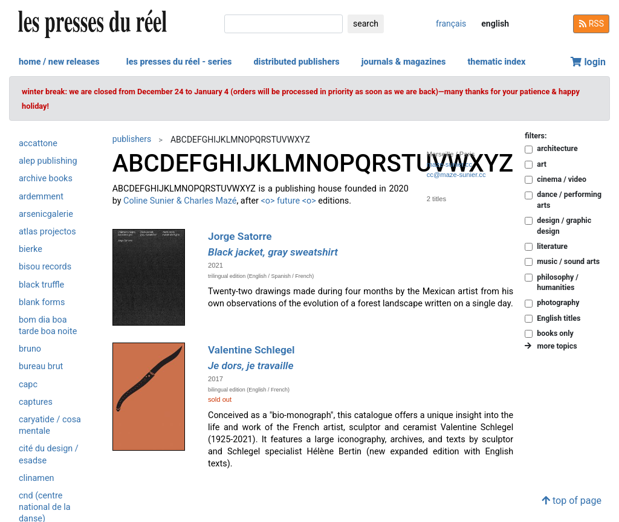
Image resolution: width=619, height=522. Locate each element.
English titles (558, 318)
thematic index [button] (496, 62)
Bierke (30, 249)
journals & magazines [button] (403, 62)
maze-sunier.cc (449, 164)
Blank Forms (42, 302)
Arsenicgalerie (46, 214)
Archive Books (46, 178)
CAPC (28, 384)
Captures (36, 402)
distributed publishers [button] (296, 62)
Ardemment (41, 197)
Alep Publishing (48, 161)
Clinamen (36, 478)
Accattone (38, 143)
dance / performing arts (569, 199)
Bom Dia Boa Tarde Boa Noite (48, 326)
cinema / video (561, 179)
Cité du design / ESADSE (49, 454)
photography (558, 302)
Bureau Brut (41, 366)
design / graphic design (564, 225)
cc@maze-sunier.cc (456, 174)
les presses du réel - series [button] (179, 62)
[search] (283, 23)
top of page (571, 500)
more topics (551, 345)
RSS (591, 23)
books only (555, 333)
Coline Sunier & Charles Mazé (179, 201)
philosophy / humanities (557, 282)
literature (552, 246)
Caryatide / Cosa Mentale (50, 425)
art (541, 164)
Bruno (30, 349)
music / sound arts (568, 261)
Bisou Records (45, 267)
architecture (557, 148)
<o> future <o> (288, 201)
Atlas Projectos (47, 232)
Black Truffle (41, 285)
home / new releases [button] (59, 62)
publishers (132, 139)
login (588, 62)
